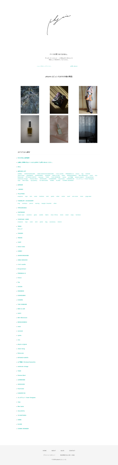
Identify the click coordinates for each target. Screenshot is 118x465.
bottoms (41, 196)
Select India (21, 246)
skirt (47, 196)
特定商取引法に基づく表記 (67, 455)
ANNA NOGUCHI (22, 260)
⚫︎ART (19, 242)
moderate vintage (23, 178)
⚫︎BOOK (20, 237)
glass (35, 215)
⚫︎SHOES (20, 233)
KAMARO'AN (70, 178)
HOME (45, 450)
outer (35, 196)
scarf (68, 196)
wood (67, 215)
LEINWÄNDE (52, 178)
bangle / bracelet (46, 203)
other (57, 196)
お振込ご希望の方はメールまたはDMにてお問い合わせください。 (35, 162)
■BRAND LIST (22, 171)
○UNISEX (20, 189)
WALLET (20, 229)
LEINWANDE (21, 379)
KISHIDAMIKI (39, 175)
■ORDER (20, 185)
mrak (91, 175)
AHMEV (20, 173)
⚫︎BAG (19, 226)
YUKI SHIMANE (55, 177)
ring (19, 203)
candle (41, 215)
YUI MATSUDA (43, 180)
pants (52, 196)
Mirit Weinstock (83, 175)
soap (72, 215)
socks (63, 196)
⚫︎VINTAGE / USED (23, 219)
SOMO (52, 180)
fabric (46, 215)
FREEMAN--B (70, 173)
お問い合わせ (74, 66)
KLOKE (58, 180)
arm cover (75, 196)
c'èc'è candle (60, 173)
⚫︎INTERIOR (21, 212)
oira (96, 175)
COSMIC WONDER (68, 180)
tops (26, 196)
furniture (78, 215)
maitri (63, 175)
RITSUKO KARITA (31, 177)
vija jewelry (34, 180)
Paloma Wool (34, 178)
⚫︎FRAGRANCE (22, 208)
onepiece (20, 196)
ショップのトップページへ (44, 66)
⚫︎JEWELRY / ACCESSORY (26, 200)
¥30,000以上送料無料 (24, 158)
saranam (41, 177)
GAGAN (88, 173)
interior (60, 222)
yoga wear (88, 196)
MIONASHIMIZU (72, 175)
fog (82, 173)
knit (31, 196)
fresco (77, 173)
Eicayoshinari (90, 177)
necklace (24, 203)
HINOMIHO (30, 175)
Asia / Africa (54, 215)
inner (81, 196)
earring (37, 203)
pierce (31, 203)
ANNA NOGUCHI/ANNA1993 (45, 173)
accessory (52, 222)
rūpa (19, 180)
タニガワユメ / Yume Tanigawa (85, 178)
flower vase (21, 215)
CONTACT (72, 450)
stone (61, 215)
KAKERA (47, 175)
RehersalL (21, 177)
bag (46, 222)
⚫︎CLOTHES (21, 193)
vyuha (64, 177)
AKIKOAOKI (43, 178)
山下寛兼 (70, 177)
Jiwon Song (21, 175)
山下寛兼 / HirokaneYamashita (26, 362)
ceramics (29, 215)
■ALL (19, 166)
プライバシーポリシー (49, 455)
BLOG (62, 450)
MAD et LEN (56, 175)
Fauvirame (62, 178)
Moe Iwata (25, 180)
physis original (79, 177)
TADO (47, 177)
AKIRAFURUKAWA (29, 173)
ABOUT (54, 450)
